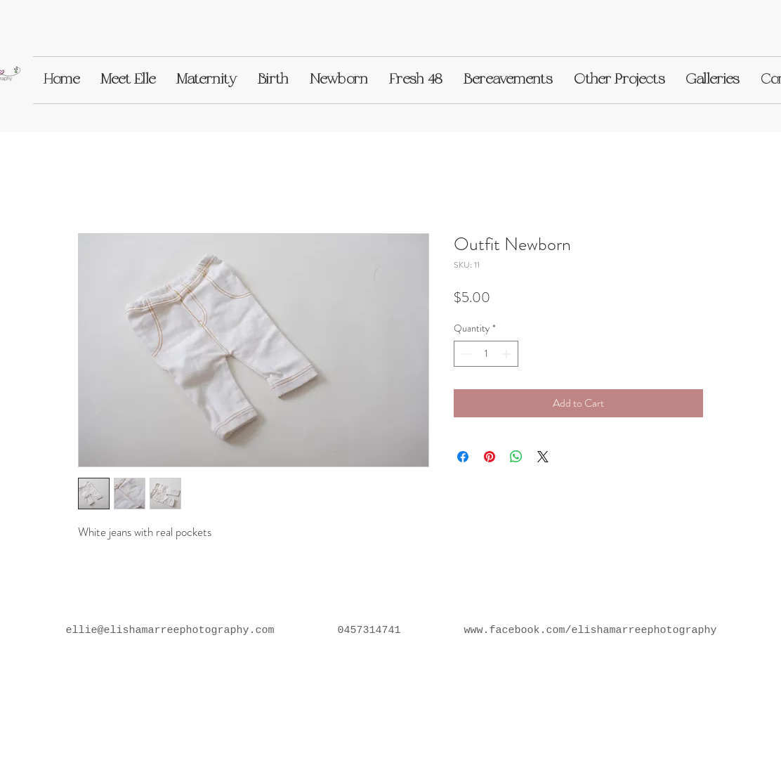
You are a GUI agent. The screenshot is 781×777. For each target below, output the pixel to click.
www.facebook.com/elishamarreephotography (590, 630)
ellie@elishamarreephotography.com (169, 630)
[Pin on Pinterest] (489, 456)
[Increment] (507, 353)
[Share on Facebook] (462, 456)
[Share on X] (542, 456)
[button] (128, 80)
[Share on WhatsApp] (516, 456)
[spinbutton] (486, 353)
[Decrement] (464, 353)
